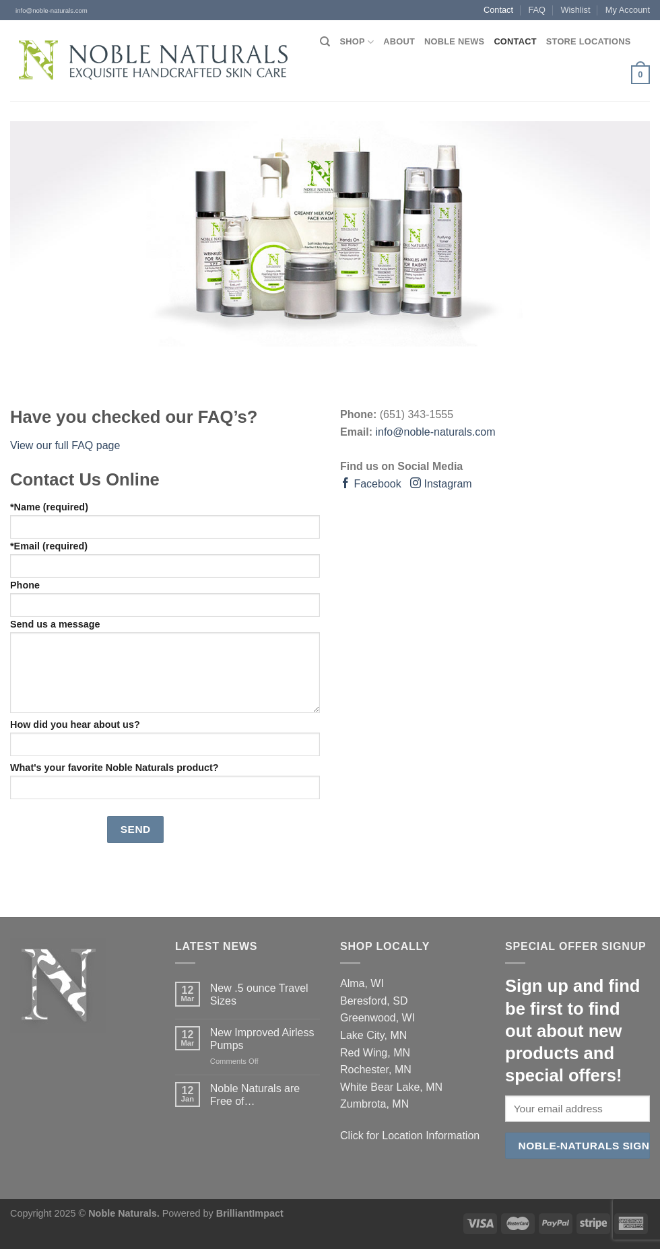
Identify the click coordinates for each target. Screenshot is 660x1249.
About (399, 41)
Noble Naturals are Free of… (255, 1095)
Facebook (370, 484)
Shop (357, 42)
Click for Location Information (410, 1135)
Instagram (441, 484)
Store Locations (588, 41)
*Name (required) (165, 520)
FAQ (537, 10)
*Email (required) (165, 559)
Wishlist (575, 10)
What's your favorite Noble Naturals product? (165, 780)
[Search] (325, 42)
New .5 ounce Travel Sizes (259, 994)
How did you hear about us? (165, 737)
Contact (498, 10)
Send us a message (165, 666)
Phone (165, 598)
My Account (627, 10)
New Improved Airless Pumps (262, 1039)
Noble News (454, 41)
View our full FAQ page (65, 445)
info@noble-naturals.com (49, 10)
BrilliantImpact (250, 1213)
